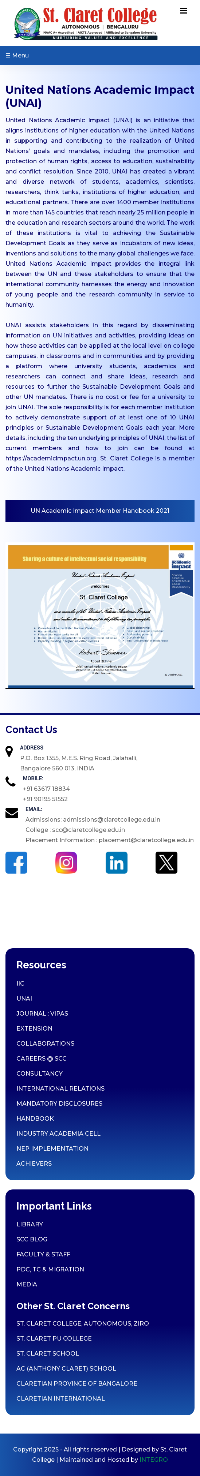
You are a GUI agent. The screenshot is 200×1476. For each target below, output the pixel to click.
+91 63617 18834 (46, 788)
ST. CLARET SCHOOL (47, 1353)
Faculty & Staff (43, 1254)
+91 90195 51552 (45, 799)
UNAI (24, 998)
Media (26, 1284)
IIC (20, 983)
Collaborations (45, 1043)
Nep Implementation (52, 1148)
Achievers (34, 1163)
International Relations (60, 1088)
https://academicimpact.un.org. (51, 458)
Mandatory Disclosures (59, 1103)
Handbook (35, 1118)
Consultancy (39, 1073)
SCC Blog (31, 1239)
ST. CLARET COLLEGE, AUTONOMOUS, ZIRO (82, 1323)
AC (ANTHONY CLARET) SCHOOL (66, 1368)
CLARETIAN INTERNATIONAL (60, 1398)
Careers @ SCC (41, 1058)
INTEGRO (154, 1459)
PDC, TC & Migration (50, 1269)
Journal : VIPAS (42, 1013)
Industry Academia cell (58, 1133)
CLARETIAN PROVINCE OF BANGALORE (76, 1383)
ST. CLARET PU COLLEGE (54, 1338)
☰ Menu (17, 55)
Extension (34, 1028)
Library (29, 1224)
